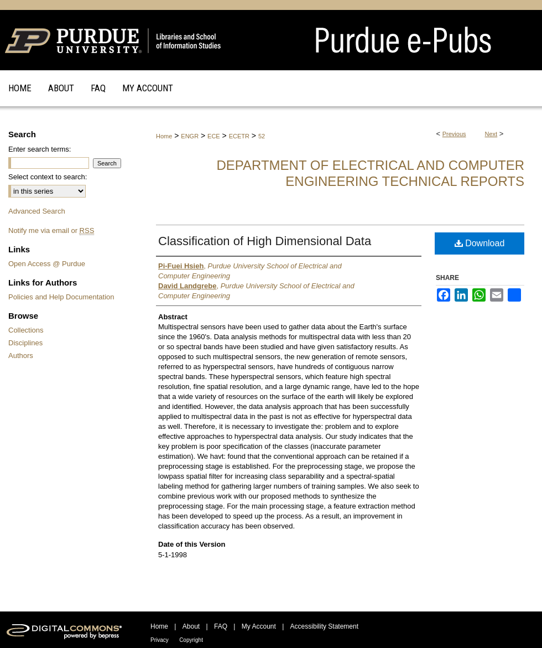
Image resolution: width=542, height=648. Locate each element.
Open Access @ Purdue (46, 264)
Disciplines (25, 343)
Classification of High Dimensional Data (264, 241)
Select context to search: (47, 177)
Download (480, 243)
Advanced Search (36, 211)
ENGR (190, 136)
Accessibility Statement (324, 626)
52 (261, 136)
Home (164, 136)
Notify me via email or (51, 230)
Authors (20, 355)
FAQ (220, 626)
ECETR (239, 136)
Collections (26, 330)
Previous (454, 134)
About (191, 626)
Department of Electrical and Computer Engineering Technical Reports (370, 173)
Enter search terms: (39, 149)
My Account (259, 626)
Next (491, 134)
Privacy (159, 640)
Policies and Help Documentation (61, 297)
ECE (213, 136)
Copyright (191, 640)
